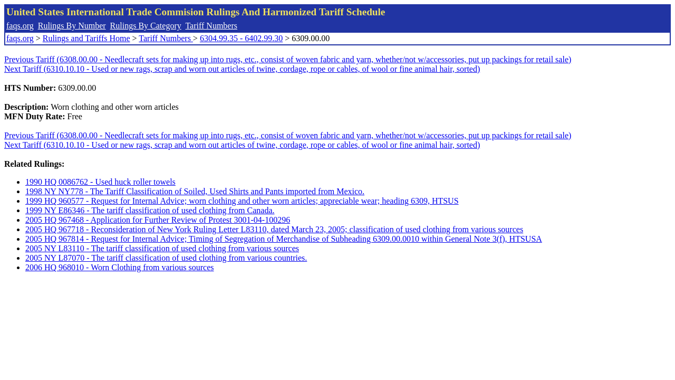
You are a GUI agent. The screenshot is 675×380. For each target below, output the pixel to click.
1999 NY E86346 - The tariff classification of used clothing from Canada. (149, 210)
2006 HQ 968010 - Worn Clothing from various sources (119, 267)
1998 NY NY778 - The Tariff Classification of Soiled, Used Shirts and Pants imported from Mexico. (194, 191)
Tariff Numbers (211, 25)
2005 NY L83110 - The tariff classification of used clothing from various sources (162, 248)
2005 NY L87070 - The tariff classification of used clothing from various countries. (166, 257)
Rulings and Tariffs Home (86, 38)
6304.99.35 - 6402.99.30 (241, 38)
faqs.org (20, 25)
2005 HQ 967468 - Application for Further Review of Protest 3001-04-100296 (157, 219)
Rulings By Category (145, 25)
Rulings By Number (72, 25)
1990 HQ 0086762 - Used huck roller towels (100, 181)
